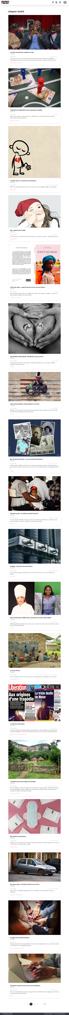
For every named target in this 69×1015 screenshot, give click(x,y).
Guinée (16, 898)
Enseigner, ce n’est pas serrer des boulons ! (21, 571)
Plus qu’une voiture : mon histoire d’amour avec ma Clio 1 (24, 889)
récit (14, 191)
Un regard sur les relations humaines (19, 942)
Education (12, 579)
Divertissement (13, 240)
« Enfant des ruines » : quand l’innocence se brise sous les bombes (27, 289)
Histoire (11, 121)
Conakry (12, 898)
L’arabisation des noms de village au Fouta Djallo (22, 786)
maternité (12, 369)
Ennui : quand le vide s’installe (17, 232)
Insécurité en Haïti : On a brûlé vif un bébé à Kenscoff (24, 517)
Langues (11, 798)
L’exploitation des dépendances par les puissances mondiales (26, 111)
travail (11, 417)
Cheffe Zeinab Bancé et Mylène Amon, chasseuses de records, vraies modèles (30, 621)
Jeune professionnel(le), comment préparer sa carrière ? (24, 407)
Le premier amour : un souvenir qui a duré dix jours (23, 182)
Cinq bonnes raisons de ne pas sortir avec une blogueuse (25, 990)
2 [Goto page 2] (27, 1008)
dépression (12, 738)
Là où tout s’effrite (15, 674)
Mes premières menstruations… (18, 841)
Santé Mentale (18, 738)
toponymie (16, 798)
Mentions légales (48, 1013)
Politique (16, 121)
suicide (24, 738)
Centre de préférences (59, 1013)
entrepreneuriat (13, 63)
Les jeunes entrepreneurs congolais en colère (22, 53)
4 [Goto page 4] (34, 1008)
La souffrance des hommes (17, 728)
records (12, 631)
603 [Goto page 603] (45, 1008)
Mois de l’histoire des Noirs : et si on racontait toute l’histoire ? (26, 463)
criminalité (12, 527)
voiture (20, 898)
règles (15, 851)
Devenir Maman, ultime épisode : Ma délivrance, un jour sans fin (26, 359)
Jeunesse (19, 63)
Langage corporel (14, 952)
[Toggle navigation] (64, 2)
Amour (11, 191)
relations (21, 952)
